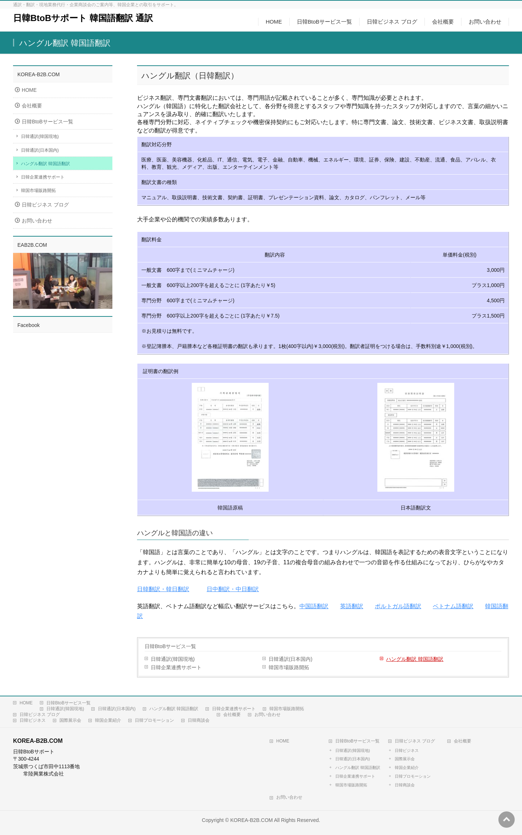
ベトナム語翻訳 (453, 606)
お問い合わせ (37, 221)
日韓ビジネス (33, 720)
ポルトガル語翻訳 (398, 606)
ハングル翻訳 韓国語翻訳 (414, 659)
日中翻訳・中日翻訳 (233, 589)
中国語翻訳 (313, 606)
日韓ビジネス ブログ (45, 205)
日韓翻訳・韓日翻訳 (163, 589)
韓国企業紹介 (108, 720)
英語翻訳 (351, 606)
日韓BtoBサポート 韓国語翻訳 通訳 (83, 18)
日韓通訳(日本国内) (290, 659)
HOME (29, 90)
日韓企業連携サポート (176, 667)
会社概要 (32, 106)
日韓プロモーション (154, 720)
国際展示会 (70, 720)
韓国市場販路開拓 (289, 667)
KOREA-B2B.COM (251, 820)
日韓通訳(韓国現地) (173, 659)
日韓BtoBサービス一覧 (170, 646)
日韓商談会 (199, 720)
